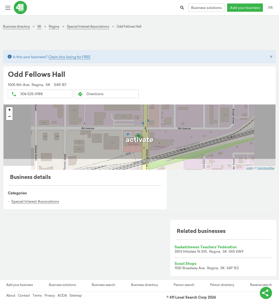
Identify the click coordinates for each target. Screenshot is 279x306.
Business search (103, 285)
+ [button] (9, 110)
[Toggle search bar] (182, 7)
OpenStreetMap (265, 168)
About (10, 296)
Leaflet (249, 168)
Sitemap (76, 296)
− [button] (9, 117)
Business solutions (206, 7)
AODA (62, 296)
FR (270, 7)
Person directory (222, 285)
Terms (37, 296)
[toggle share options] (266, 293)
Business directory (144, 285)
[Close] (271, 57)
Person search (184, 285)
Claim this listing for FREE (69, 57)
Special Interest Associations (35, 201)
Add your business (245, 7)
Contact (24, 296)
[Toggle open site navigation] (8, 7)
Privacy (49, 296)
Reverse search (261, 285)
